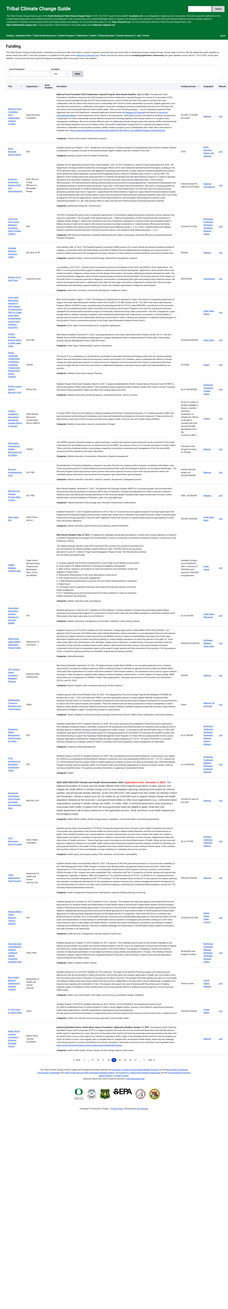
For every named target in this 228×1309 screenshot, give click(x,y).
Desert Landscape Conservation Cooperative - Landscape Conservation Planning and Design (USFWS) (14, 365)
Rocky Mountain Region (207, 150)
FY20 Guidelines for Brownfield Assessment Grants (14, 764)
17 (136, 1060)
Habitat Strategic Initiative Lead (14, 568)
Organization (32, 86)
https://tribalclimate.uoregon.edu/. (21, 25)
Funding (9, 35)
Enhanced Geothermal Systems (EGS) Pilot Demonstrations (15, 185)
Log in (222, 35)
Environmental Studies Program (144, 1070)
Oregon (206, 418)
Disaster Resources (125, 35)
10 (98, 1060)
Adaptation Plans (23, 35)
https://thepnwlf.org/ (121, 22)
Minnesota (208, 617)
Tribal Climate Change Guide (38, 9)
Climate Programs (66, 35)
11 (103, 1060)
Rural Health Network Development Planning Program (14, 983)
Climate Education (106, 35)
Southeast (207, 735)
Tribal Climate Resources (44, 35)
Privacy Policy (117, 1108)
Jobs (139, 35)
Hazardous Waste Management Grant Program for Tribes (14, 735)
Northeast (207, 225)
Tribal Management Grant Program (14, 878)
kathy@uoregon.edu (136, 1079)
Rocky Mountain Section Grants (14, 151)
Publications (82, 35)
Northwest (208, 219)
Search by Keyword (16, 69)
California (207, 843)
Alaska (206, 234)
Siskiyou (207, 846)
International (209, 187)
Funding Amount (188, 86)
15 (125, 1060)
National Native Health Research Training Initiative (15, 917)
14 (120, 1060)
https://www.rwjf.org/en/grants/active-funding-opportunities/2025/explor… (90, 1045)
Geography (55, 69)
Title (10, 86)
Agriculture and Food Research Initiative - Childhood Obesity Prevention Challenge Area (15, 953)
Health (93, 35)
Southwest (208, 222)
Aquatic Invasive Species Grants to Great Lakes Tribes (14, 340)
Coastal (206, 391)
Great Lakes (208, 340)
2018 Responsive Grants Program (15, 841)
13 (114, 1060)
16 (130, 1060)
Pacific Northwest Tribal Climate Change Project (69, 16)
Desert (206, 365)
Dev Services (142, 1108)
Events (146, 35)
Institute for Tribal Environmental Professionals (140, 1073)
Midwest (207, 643)
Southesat (207, 228)
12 (108, 1060)
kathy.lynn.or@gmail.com (87, 55)
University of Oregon (121, 1070)
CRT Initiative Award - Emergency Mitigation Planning (14, 675)
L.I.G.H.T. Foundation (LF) (131, 16)
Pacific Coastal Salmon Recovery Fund (14, 389)
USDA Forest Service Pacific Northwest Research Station (89, 1073)
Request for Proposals (136, 112)
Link (220, 116)
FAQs (132, 115)
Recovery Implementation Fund (15, 472)
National (207, 116)
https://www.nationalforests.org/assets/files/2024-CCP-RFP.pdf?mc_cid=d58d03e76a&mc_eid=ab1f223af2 (117, 130)
